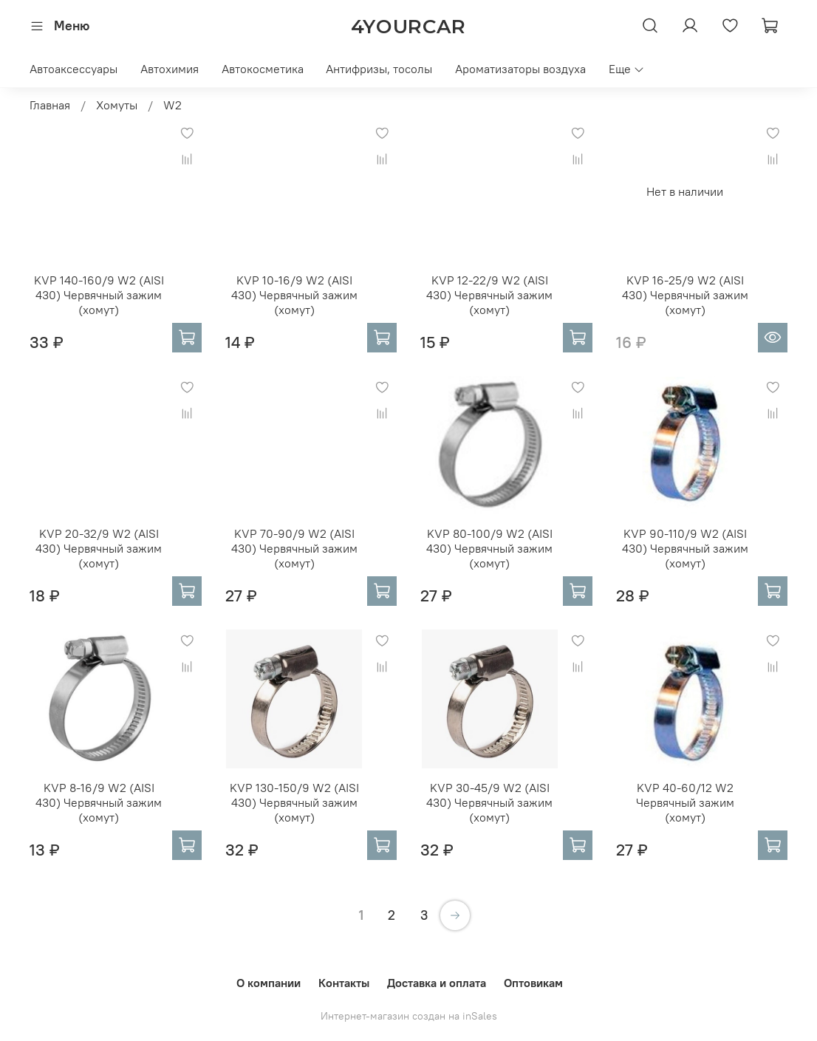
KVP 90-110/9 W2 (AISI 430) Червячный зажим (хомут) (685, 548)
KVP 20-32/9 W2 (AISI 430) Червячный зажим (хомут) (98, 548)
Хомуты (116, 105)
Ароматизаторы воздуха (520, 68)
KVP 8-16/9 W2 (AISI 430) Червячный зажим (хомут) (98, 802)
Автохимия (169, 68)
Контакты (343, 982)
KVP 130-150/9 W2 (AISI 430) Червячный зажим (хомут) (294, 802)
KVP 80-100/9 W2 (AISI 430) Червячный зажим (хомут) (489, 548)
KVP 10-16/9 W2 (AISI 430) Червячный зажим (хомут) (294, 295)
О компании (268, 982)
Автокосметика (263, 68)
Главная (50, 105)
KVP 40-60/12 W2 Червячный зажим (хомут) (685, 802)
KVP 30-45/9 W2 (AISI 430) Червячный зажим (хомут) (489, 802)
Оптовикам (533, 982)
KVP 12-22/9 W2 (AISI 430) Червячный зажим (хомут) (489, 295)
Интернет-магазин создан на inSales (409, 1016)
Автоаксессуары (73, 68)
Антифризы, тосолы (379, 68)
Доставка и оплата (436, 982)
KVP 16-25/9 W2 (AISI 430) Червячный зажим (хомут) (685, 295)
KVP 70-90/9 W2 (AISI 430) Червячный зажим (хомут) (294, 548)
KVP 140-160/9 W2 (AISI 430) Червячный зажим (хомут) (99, 295)
